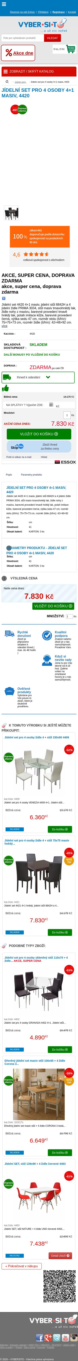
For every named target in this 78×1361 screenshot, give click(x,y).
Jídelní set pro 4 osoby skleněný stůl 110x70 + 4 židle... (36, 959)
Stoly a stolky (6, 1347)
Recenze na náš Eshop (22, 12)
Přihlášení (43, 12)
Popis (9, 474)
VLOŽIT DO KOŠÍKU (39, 434)
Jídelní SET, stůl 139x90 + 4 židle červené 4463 (35, 1163)
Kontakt (72, 12)
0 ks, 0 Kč (59, 49)
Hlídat (44, 457)
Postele (50, 1347)
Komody (41, 1347)
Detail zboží (60, 1255)
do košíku (60, 829)
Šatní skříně (30, 1347)
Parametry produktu (31, 474)
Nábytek (4, 1345)
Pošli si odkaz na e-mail (18, 457)
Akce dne (23, 53)
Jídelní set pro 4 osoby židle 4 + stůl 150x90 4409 (37, 737)
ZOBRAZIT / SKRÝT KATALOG (32, 71)
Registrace (58, 12)
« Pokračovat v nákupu (22, 1266)
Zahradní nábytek (18, 1345)
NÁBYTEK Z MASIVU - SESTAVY (45, 1345)
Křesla (19, 1347)
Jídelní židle (69, 1345)
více (4, 326)
